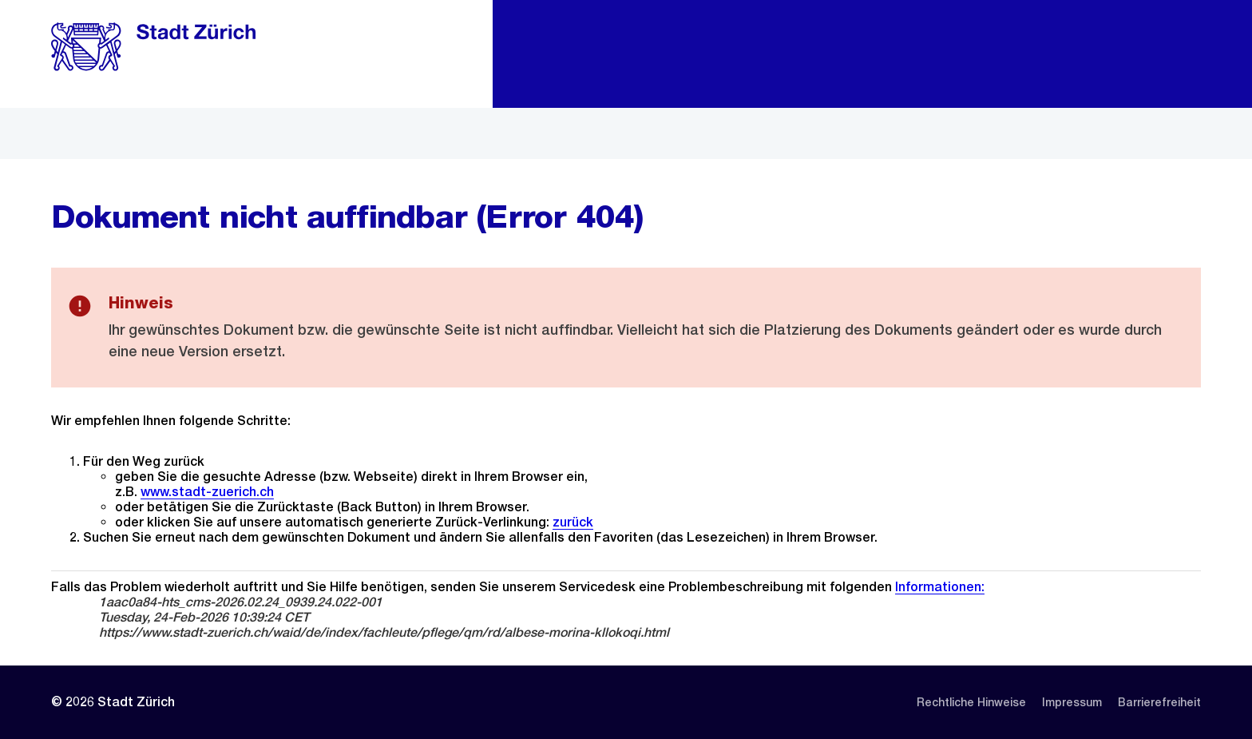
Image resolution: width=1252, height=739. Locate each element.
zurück (573, 522)
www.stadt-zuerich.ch (207, 491)
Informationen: (940, 586)
